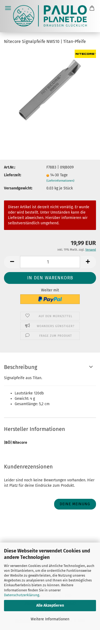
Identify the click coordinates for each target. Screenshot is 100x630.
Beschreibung (20, 367)
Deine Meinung (75, 504)
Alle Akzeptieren (50, 605)
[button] (12, 262)
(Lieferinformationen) (60, 180)
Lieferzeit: (12, 175)
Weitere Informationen (50, 619)
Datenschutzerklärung (21, 595)
